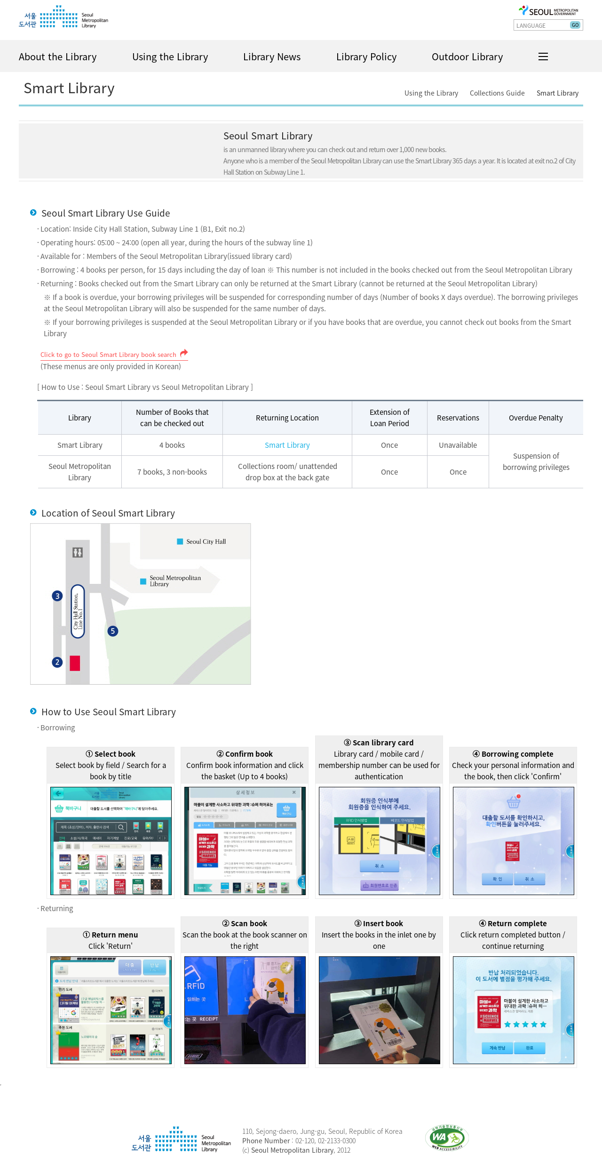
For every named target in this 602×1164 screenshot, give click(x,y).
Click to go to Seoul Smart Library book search (108, 354)
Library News (272, 56)
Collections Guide (497, 92)
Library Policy (366, 56)
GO (575, 24)
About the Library (57, 56)
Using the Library (170, 56)
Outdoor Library (467, 56)
